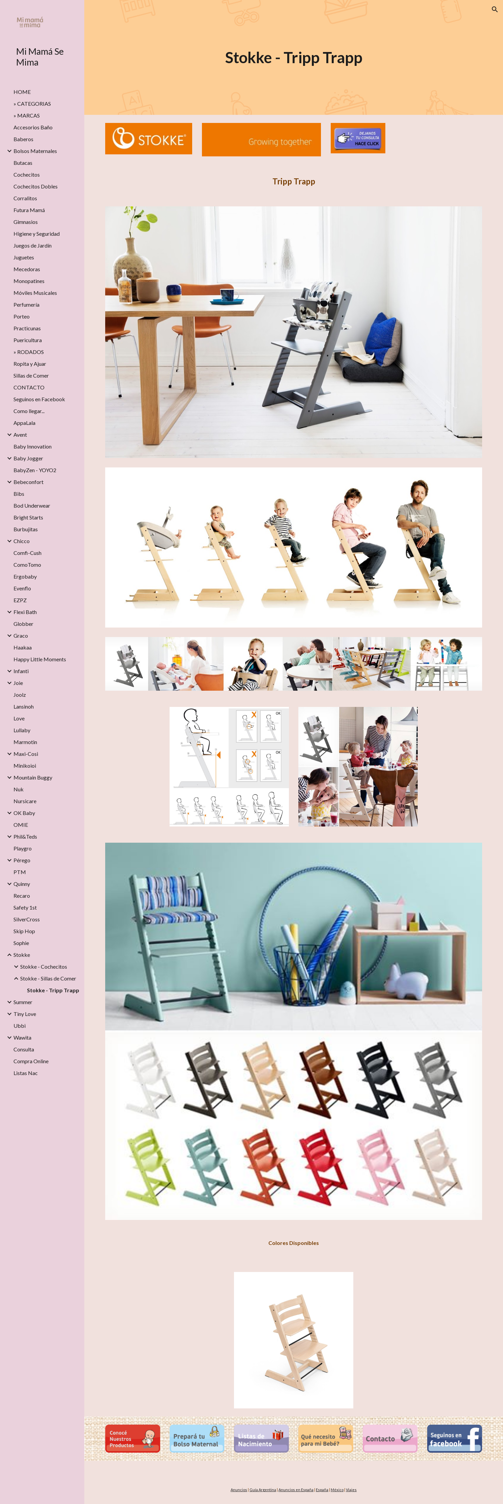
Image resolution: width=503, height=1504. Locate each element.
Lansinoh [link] (23, 706)
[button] (495, 9)
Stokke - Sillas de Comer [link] (48, 978)
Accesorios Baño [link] (33, 127)
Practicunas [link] (27, 328)
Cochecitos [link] (26, 174)
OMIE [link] (20, 824)
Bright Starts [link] (28, 517)
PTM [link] (19, 872)
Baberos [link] (23, 139)
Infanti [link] (21, 671)
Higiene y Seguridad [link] (36, 233)
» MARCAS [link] (26, 115)
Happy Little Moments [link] (39, 659)
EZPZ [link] (20, 600)
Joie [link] (18, 683)
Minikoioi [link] (24, 765)
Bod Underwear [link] (31, 505)
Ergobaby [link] (25, 576)
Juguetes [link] (23, 257)
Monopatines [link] (29, 281)
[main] (293, 57)
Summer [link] (22, 1002)
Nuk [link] (18, 789)
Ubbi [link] (19, 1025)
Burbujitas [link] (25, 529)
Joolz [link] (19, 694)
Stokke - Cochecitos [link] (43, 966)
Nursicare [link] (24, 801)
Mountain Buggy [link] (32, 777)
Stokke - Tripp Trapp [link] (53, 990)
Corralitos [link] (25, 198)
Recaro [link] (21, 895)
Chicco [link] (21, 541)
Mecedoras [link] (26, 269)
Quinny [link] (21, 884)
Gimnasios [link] (25, 222)
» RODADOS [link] (28, 352)
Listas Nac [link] (25, 1073)
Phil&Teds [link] (25, 836)
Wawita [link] (22, 1037)
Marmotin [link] (25, 742)
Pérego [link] (21, 860)
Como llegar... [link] (29, 411)
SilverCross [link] (26, 919)
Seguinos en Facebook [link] (39, 399)
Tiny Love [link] (24, 1014)
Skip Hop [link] (24, 931)
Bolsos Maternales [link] (35, 151)
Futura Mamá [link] (29, 210)
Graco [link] (20, 635)
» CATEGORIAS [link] (32, 103)
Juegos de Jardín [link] (32, 245)
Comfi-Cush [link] (27, 553)
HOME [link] (22, 91)
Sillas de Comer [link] (31, 375)
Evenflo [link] (22, 588)
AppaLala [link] (24, 422)
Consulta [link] (23, 1049)
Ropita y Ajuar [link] (29, 363)
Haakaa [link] (22, 647)
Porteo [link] (21, 316)
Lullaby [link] (21, 730)
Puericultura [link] (27, 340)
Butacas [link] (22, 162)
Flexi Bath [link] (25, 612)
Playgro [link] (22, 848)
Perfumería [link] (26, 304)
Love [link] (19, 718)
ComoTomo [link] (27, 564)
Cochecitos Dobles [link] (35, 186)
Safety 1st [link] (25, 907)
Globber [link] (23, 623)
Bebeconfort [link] (28, 482)
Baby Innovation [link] (32, 446)
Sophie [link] (21, 943)
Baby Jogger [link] (28, 458)
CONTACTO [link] (29, 387)
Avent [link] (20, 434)
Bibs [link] (18, 493)
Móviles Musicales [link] (35, 292)
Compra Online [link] (31, 1061)
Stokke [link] (21, 954)
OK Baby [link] (24, 813)
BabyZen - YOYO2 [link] (34, 470)
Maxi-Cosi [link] (25, 753)
